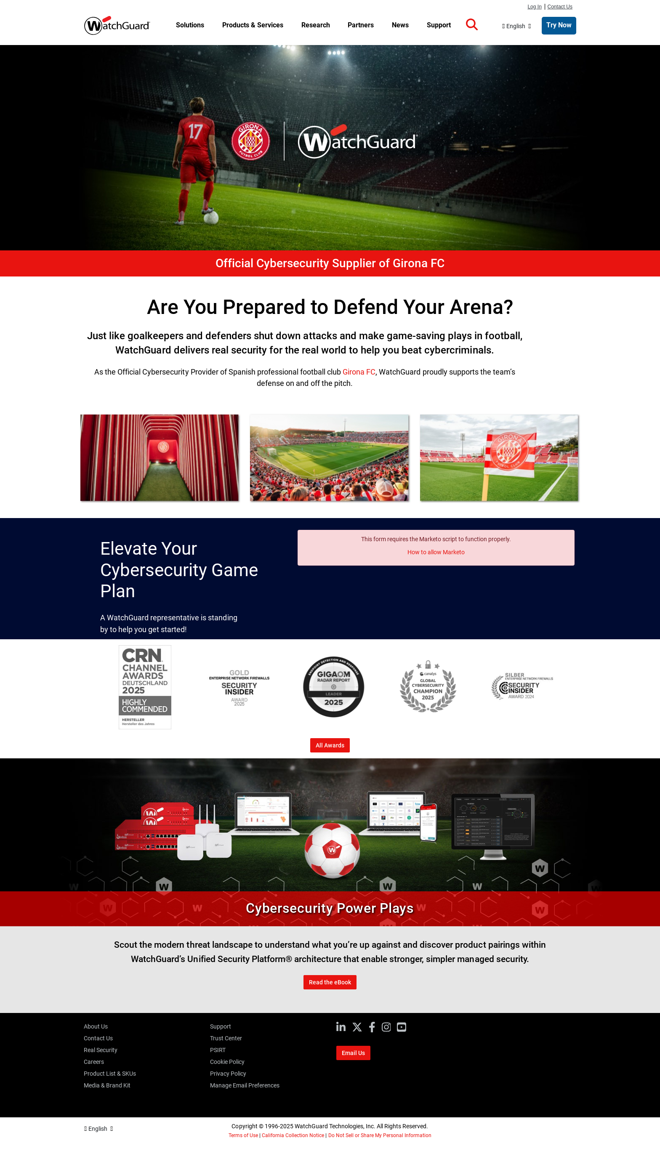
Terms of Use (243, 1135)
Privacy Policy (228, 1073)
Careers (94, 1061)
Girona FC (359, 371)
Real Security (100, 1050)
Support (220, 1026)
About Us (96, 1026)
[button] (472, 24)
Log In (534, 6)
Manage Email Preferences (244, 1085)
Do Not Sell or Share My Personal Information (380, 1135)
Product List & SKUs (110, 1073)
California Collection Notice (293, 1135)
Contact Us (560, 6)
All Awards (330, 745)
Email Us (353, 1053)
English (515, 26)
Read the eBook (330, 982)
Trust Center (226, 1038)
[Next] (573, 688)
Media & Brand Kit (107, 1085)
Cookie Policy (227, 1061)
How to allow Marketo (436, 552)
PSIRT (218, 1050)
